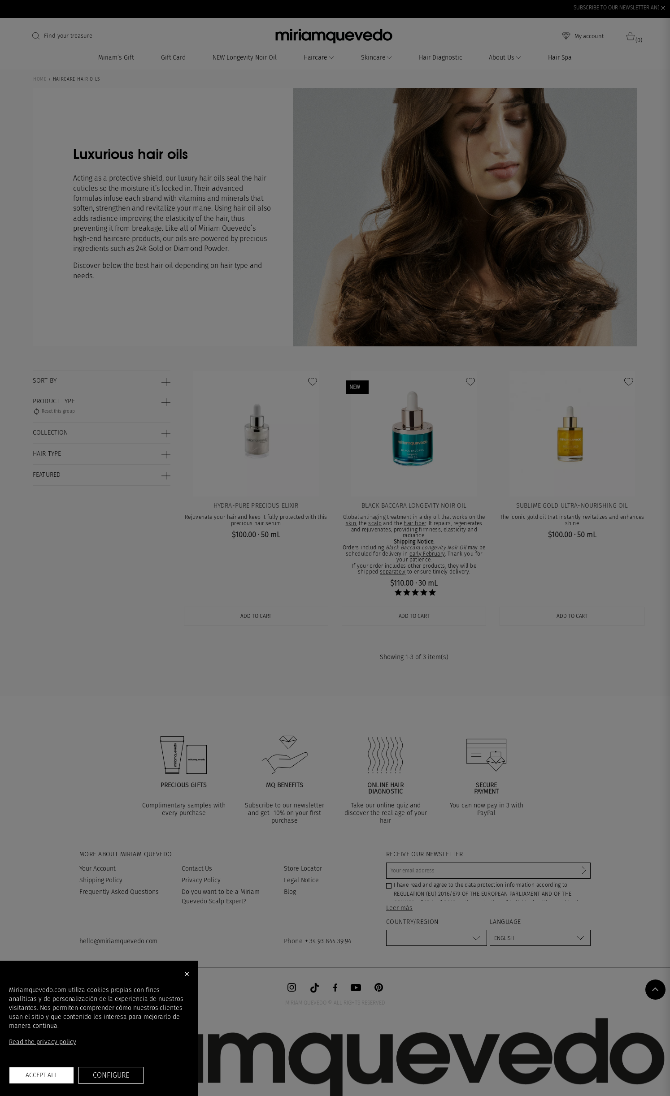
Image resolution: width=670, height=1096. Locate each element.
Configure (111, 1075)
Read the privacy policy (42, 1042)
